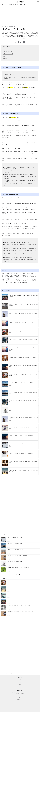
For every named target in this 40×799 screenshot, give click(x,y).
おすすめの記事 (5, 58)
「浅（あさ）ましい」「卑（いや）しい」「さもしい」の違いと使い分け (19, 567)
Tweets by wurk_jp (20, 574)
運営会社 (20, 697)
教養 (20, 684)
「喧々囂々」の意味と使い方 (8, 53)
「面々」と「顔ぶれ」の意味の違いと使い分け (14, 537)
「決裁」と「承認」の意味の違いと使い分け (14, 561)
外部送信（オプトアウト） (20, 699)
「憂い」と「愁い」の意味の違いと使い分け (14, 543)
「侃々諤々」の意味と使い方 (8, 51)
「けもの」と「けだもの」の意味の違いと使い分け (15, 599)
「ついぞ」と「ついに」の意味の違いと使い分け (15, 549)
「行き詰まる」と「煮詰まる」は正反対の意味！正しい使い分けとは (18, 605)
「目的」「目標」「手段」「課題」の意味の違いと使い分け (17, 555)
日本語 (20, 679)
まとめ (4, 56)
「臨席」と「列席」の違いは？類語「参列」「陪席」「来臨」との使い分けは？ (20, 611)
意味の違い (8, 541)
